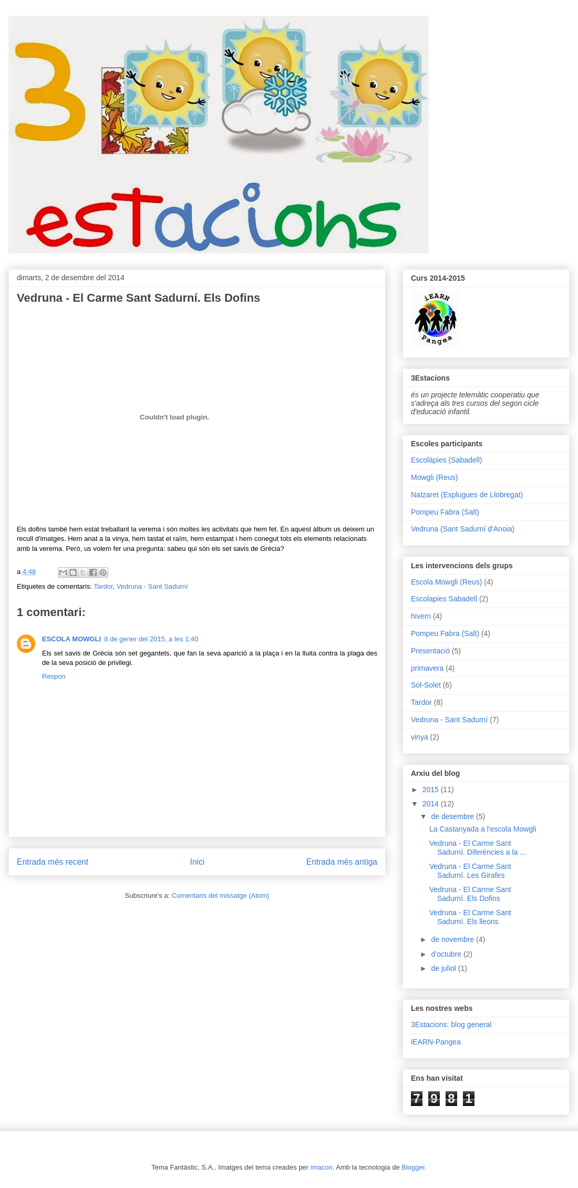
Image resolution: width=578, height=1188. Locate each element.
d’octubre (447, 954)
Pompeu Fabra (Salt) (445, 512)
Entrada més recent (52, 861)
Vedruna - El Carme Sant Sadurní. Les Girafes (470, 870)
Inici (197, 861)
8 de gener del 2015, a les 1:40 (151, 639)
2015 (431, 789)
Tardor (103, 586)
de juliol (444, 968)
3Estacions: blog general (451, 1024)
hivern (421, 616)
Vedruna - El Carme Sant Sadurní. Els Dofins (470, 894)
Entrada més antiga (341, 861)
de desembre (453, 816)
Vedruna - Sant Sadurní (152, 586)
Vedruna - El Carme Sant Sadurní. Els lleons (470, 917)
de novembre (453, 939)
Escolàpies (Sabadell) (446, 460)
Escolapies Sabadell (444, 599)
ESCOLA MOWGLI (71, 639)
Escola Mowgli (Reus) (446, 582)
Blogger (413, 1167)
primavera (427, 668)
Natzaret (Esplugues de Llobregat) (467, 494)
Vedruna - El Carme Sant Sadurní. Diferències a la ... (477, 847)
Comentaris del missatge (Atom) (221, 895)
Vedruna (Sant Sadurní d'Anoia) (462, 529)
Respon (54, 676)
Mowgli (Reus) (434, 477)
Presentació (430, 651)
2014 (431, 804)
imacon (322, 1167)
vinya (419, 737)
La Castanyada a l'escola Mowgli (482, 829)
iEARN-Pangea (436, 1042)
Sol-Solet (426, 685)
